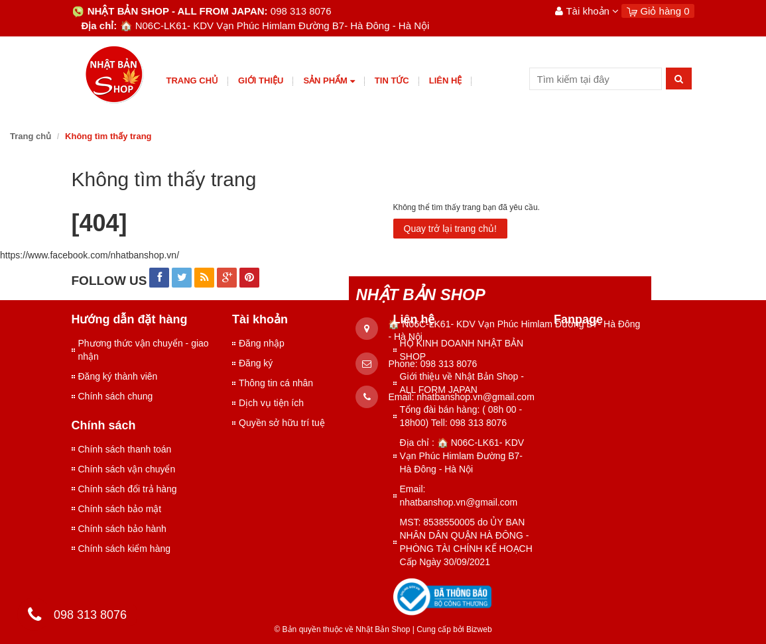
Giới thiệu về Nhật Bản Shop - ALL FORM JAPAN (462, 383)
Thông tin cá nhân (276, 383)
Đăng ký (256, 363)
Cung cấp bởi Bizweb (452, 629)
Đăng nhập (262, 343)
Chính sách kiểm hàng (124, 548)
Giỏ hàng (658, 11)
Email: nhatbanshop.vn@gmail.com (459, 496)
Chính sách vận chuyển (127, 469)
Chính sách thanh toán (125, 449)
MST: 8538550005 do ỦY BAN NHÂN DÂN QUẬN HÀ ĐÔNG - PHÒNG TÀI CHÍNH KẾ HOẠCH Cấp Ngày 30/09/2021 (466, 542)
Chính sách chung (115, 396)
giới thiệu (260, 80)
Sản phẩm (328, 81)
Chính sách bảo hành (122, 528)
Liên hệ (445, 80)
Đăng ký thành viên (118, 376)
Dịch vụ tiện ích (271, 403)
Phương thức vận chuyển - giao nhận (143, 350)
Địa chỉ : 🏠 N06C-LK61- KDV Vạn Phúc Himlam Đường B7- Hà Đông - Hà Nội (462, 455)
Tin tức (392, 80)
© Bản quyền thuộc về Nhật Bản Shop (342, 629)
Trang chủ (192, 80)
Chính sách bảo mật (120, 509)
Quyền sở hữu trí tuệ (282, 422)
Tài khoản (587, 11)
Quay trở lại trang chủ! (450, 228)
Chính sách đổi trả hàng (127, 489)
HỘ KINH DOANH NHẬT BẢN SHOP (462, 350)
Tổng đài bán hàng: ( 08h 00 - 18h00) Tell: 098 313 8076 (461, 416)
